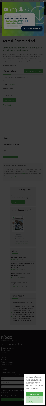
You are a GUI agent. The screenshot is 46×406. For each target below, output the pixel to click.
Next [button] (44, 21)
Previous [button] (2, 21)
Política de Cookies (34, 398)
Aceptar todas (34, 394)
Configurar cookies (34, 402)
